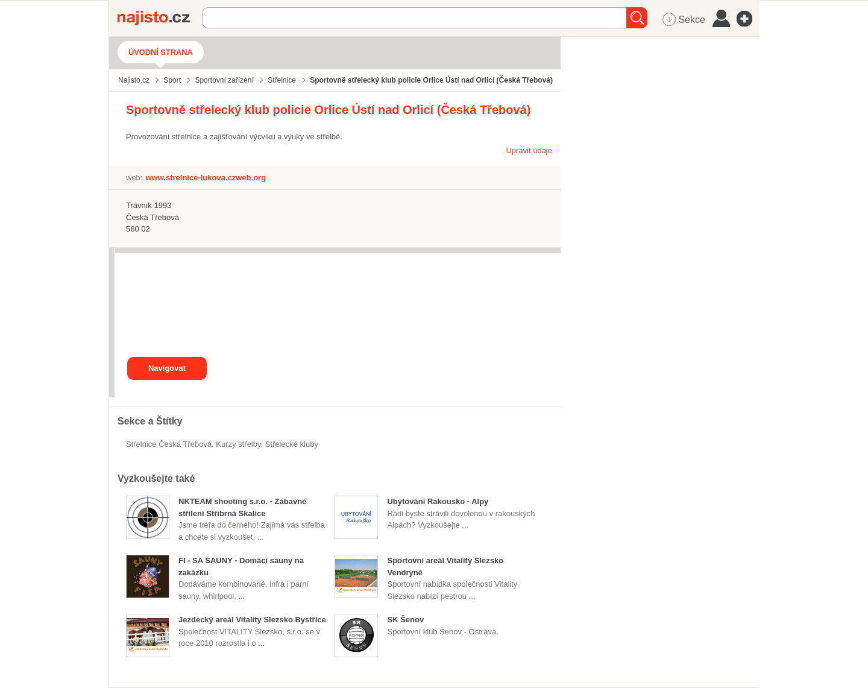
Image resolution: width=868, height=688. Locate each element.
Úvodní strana (160, 52)
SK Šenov (405, 619)
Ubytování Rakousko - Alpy (437, 501)
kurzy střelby (238, 444)
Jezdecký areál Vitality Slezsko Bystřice (252, 619)
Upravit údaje (529, 150)
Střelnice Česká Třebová (169, 444)
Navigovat (167, 368)
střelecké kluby (291, 444)
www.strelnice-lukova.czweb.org (205, 177)
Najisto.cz (160, 18)
